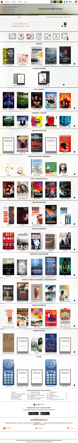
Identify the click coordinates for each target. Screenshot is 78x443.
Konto (25, 2)
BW (55, 1)
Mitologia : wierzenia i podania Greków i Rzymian (38, 397)
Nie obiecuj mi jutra (52, 395)
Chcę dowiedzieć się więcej (32, 441)
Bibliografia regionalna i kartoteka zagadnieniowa (58, 17)
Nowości (7, 2)
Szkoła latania (32, 396)
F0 (64, 1)
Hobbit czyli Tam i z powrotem (16, 396)
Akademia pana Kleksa (15, 397)
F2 (70, 1)
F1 (67, 1)
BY (61, 1)
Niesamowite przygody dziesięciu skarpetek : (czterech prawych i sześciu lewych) (44, 395)
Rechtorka (50, 397)
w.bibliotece (38, 423)
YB (58, 1)
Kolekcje (27, 26)
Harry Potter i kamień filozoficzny (16, 399)
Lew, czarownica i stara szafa (16, 395)
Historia (14, 2)
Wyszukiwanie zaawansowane (18, 26)
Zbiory (19, 17)
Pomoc (20, 2)
